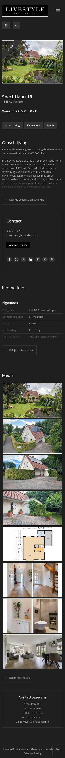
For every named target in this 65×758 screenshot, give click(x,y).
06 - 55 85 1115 (34, 717)
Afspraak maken (18, 245)
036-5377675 (13, 230)
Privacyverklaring (32, 753)
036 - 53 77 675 (34, 713)
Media (50, 125)
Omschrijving (12, 125)
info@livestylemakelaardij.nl (22, 235)
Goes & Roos (23, 749)
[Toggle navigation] (58, 10)
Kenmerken (33, 125)
